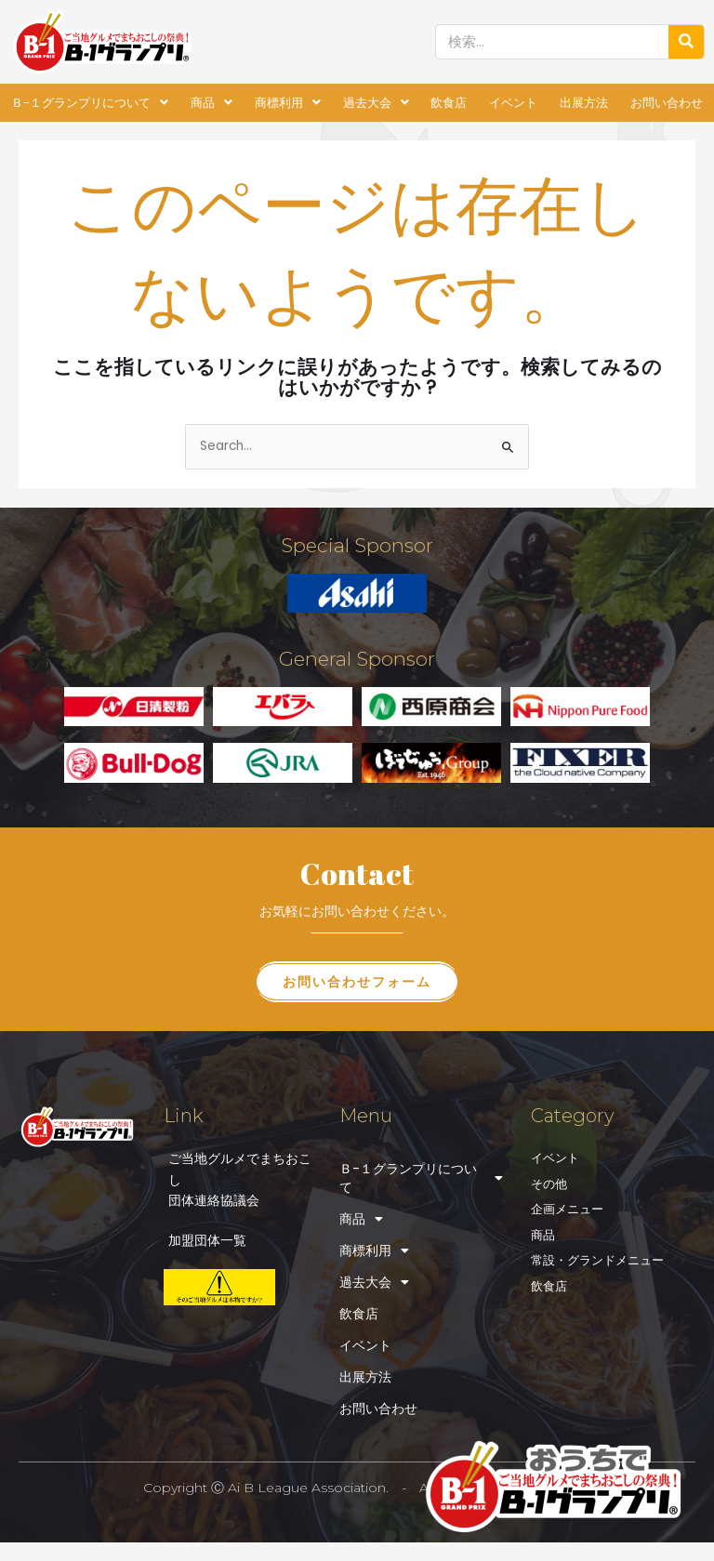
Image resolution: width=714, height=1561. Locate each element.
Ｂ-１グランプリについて (89, 103)
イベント (513, 103)
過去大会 (376, 103)
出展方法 (584, 103)
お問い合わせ (666, 103)
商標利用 (288, 103)
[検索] (686, 42)
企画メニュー (567, 1209)
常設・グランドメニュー (597, 1260)
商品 (211, 103)
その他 (549, 1184)
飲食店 (448, 103)
